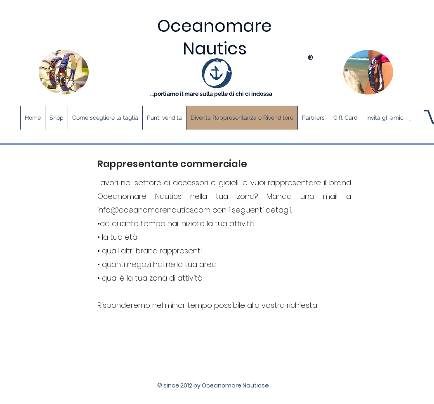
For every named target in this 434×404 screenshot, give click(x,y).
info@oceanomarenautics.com (153, 210)
